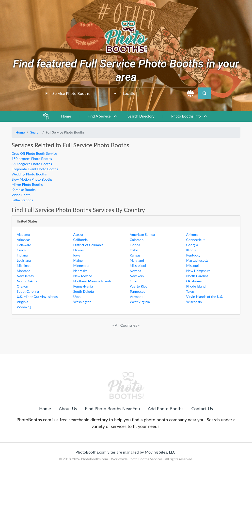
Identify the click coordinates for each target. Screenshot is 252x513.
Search (35, 132)
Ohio (133, 281)
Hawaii (78, 250)
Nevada (135, 271)
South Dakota (83, 291)
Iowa (76, 255)
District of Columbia (88, 245)
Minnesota (81, 265)
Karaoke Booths (23, 190)
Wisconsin (194, 302)
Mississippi (138, 265)
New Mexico (82, 276)
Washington (82, 302)
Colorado (136, 240)
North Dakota (27, 281)
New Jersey (25, 276)
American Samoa (142, 234)
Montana (23, 271)
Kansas (135, 255)
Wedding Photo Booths (29, 174)
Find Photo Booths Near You (112, 431)
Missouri (192, 265)
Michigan (24, 265)
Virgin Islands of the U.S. (204, 296)
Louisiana (24, 260)
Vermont (136, 296)
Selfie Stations (22, 200)
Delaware (24, 245)
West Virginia (140, 302)
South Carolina (28, 291)
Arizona (192, 234)
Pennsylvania (83, 286)
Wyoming (24, 307)
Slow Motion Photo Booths (32, 179)
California (80, 240)
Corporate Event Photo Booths (35, 169)
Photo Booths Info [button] (186, 116)
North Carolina (197, 276)
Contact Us (202, 431)
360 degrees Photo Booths (32, 164)
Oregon (22, 286)
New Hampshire (198, 271)
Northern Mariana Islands (92, 281)
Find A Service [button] (99, 116)
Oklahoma (194, 281)
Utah (77, 296)
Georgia (192, 245)
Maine (78, 260)
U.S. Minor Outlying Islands (37, 296)
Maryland (137, 260)
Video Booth (21, 195)
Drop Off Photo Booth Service (34, 153)
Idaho (134, 250)
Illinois (191, 250)
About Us (68, 431)
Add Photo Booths (166, 431)
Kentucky (193, 255)
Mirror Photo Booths (27, 184)
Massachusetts (197, 260)
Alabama (23, 234)
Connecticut (195, 240)
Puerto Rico (138, 286)
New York (137, 276)
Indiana (22, 255)
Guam (21, 250)
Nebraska (80, 271)
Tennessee (137, 291)
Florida (135, 245)
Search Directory (141, 116)
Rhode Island (196, 286)
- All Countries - (126, 325)
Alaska (78, 234)
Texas (190, 291)
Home (66, 116)
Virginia (22, 302)
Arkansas (24, 240)
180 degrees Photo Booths (32, 158)
